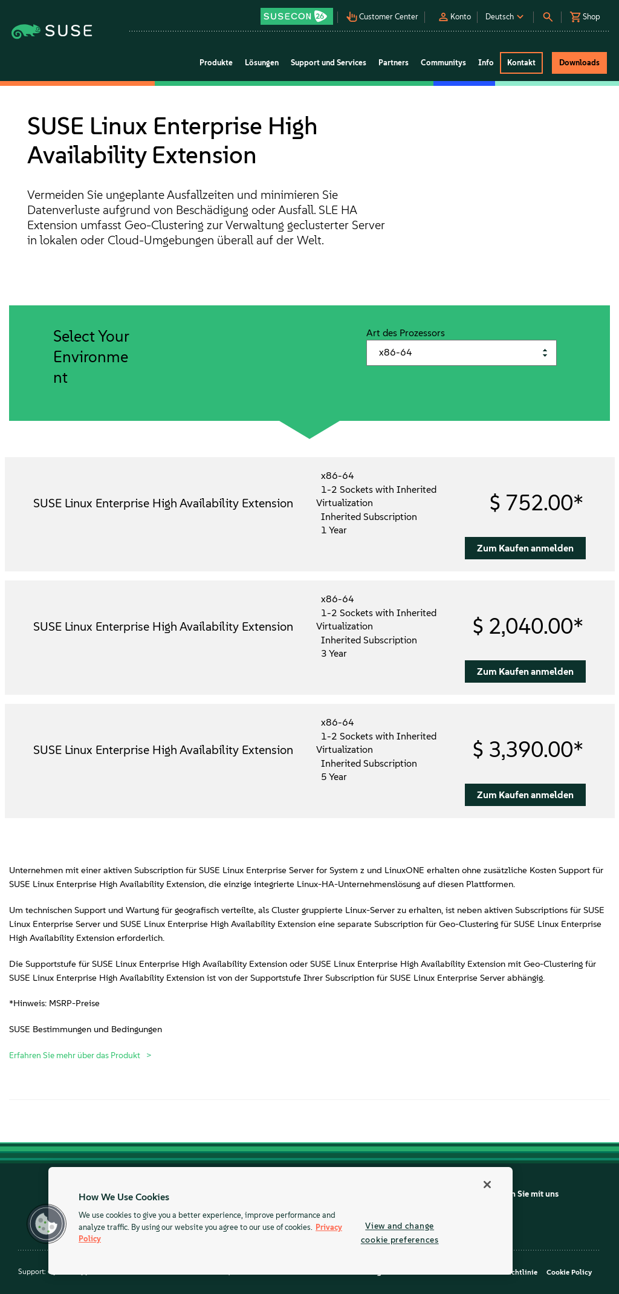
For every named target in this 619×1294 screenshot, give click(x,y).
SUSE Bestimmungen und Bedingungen (85, 1029)
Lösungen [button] (262, 62)
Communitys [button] (443, 62)
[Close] (487, 1184)
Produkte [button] (216, 62)
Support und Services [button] (328, 62)
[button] (297, 12)
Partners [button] (393, 62)
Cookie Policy (569, 1272)
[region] (280, 1221)
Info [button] (486, 62)
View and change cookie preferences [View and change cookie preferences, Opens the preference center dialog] (400, 1232)
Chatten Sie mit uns (522, 1194)
